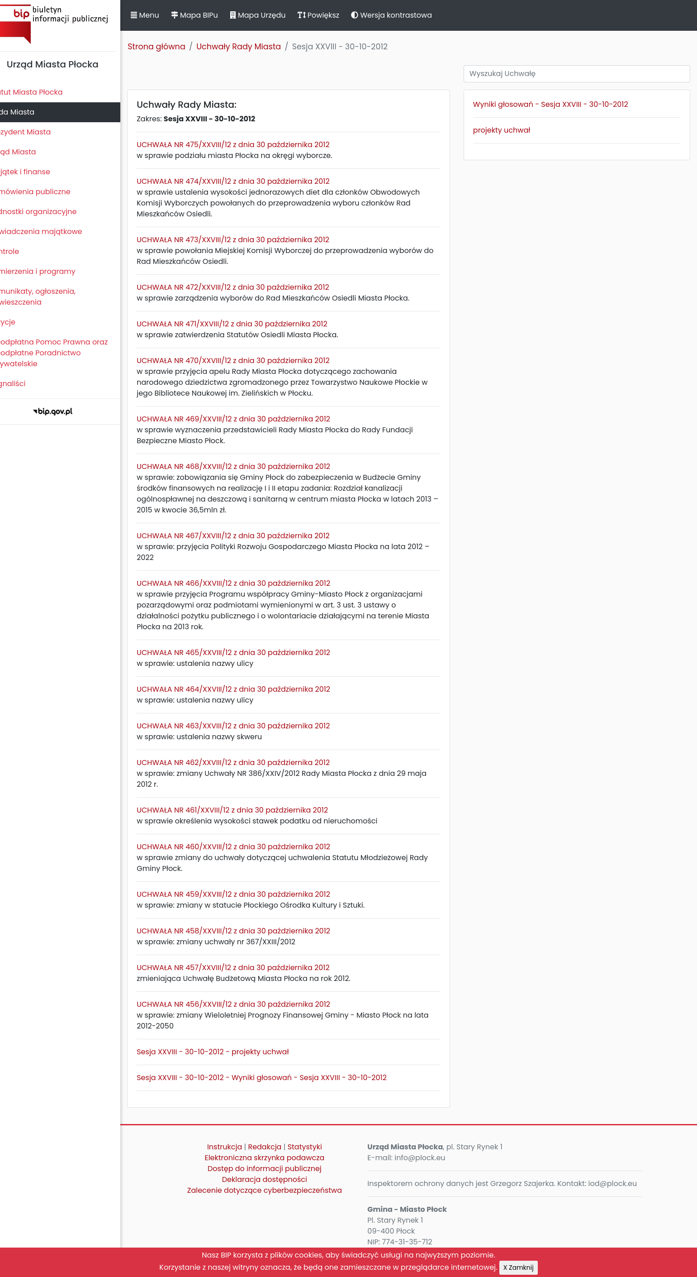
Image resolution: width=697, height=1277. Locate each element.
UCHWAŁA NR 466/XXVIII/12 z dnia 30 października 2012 (249, 583)
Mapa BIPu (209, 15)
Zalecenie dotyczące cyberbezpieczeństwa (276, 1190)
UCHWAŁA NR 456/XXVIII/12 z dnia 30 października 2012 (249, 1004)
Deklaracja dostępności (275, 1179)
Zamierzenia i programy (48, 271)
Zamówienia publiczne (45, 192)
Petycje (18, 322)
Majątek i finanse (35, 172)
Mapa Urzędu (273, 15)
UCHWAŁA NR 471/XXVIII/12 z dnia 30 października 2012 (247, 324)
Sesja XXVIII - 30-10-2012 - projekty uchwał (228, 1052)
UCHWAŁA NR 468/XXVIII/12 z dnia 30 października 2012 (249, 466)
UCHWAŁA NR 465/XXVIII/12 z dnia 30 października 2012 (249, 652)
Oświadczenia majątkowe (51, 231)
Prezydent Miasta (35, 132)
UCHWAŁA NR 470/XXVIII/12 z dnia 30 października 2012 (248, 360)
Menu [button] (160, 15)
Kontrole (19, 251)
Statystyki (316, 1147)
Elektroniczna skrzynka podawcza (276, 1158)
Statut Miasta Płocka (41, 92)
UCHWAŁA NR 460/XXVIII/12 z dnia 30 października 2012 (249, 847)
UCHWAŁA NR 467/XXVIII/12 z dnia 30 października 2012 (248, 536)
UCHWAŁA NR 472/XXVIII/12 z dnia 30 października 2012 (248, 287)
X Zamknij (518, 1267)
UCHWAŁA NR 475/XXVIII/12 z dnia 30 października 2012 (248, 144)
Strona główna (172, 46)
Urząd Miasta (28, 152)
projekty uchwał (507, 130)
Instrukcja (235, 1147)
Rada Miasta (27, 112)
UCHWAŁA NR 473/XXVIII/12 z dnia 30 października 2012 (248, 239)
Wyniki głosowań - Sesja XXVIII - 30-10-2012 (557, 104)
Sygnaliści (23, 383)
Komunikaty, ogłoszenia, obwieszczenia (48, 296)
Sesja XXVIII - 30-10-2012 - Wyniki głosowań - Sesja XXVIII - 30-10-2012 (277, 1077)
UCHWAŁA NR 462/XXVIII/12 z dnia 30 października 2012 (248, 762)
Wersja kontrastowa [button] (406, 15)
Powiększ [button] (334, 15)
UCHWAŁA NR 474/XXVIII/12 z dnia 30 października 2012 (248, 181)
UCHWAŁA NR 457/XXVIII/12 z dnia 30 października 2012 (248, 967)
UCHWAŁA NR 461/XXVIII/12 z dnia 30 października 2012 (247, 810)
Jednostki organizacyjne (48, 211)
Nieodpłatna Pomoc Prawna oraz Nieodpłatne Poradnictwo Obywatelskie (64, 353)
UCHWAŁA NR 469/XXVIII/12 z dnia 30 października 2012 (249, 419)
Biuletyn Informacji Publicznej (68, 24)
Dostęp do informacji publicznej (276, 1168)
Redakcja (276, 1147)
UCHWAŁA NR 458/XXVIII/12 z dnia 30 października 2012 (249, 931)
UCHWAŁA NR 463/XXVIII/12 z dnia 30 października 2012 (248, 726)
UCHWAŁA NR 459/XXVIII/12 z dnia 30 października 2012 (249, 894)
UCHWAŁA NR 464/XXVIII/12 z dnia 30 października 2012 (249, 689)
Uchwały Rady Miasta (254, 46)
